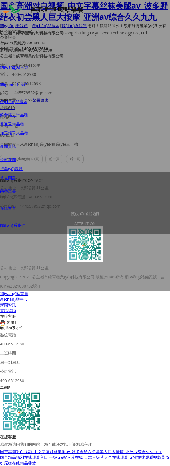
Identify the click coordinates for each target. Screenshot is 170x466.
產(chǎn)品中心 (13, 299)
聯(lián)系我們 (12, 225)
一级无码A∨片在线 (66, 457)
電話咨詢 (8, 310)
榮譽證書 (8, 191)
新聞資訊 (8, 146)
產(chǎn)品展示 (13, 101)
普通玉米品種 (12, 124)
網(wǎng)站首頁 (14, 67)
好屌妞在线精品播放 (18, 463)
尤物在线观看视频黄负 (149, 457)
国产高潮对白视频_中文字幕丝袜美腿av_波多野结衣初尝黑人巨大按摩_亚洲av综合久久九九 (81, 451)
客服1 (8, 322)
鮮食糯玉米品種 (14, 114)
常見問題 (8, 177)
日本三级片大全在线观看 (106, 457)
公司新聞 (8, 159)
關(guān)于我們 (14, 84)
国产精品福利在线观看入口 (24, 457)
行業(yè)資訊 (11, 168)
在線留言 (8, 208)
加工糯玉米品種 (14, 133)
